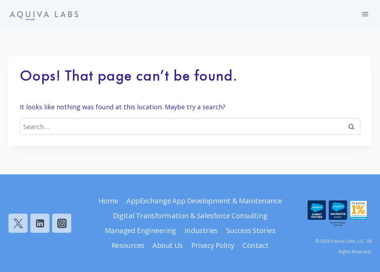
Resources (127, 245)
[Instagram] (61, 223)
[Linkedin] (39, 223)
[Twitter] (18, 223)
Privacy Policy (212, 245)
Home (108, 201)
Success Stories (250, 230)
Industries (201, 230)
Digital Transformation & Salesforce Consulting (190, 215)
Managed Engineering (140, 230)
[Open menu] (365, 13)
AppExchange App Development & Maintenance (204, 201)
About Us (167, 245)
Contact (255, 245)
